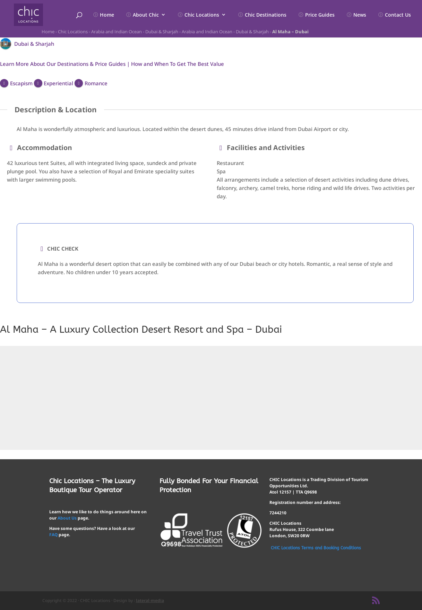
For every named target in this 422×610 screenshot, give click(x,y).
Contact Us (398, 15)
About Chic (146, 15)
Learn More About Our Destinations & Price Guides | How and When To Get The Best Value (112, 63)
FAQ (53, 535)
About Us (67, 518)
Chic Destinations (265, 15)
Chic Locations (201, 15)
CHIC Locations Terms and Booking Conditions (316, 548)
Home (107, 15)
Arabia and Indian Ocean (116, 31)
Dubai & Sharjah (161, 31)
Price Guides (320, 15)
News (359, 15)
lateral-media (150, 600)
